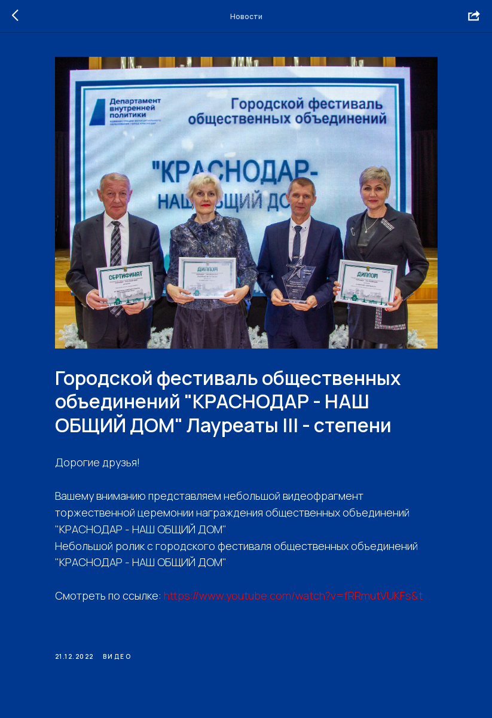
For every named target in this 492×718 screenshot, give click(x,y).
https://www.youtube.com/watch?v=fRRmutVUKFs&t (293, 595)
